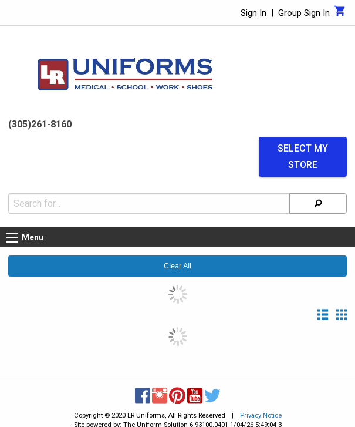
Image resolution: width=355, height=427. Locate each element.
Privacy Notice (261, 415)
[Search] (318, 203)
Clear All (177, 266)
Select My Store (303, 157)
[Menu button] (12, 238)
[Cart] (340, 14)
